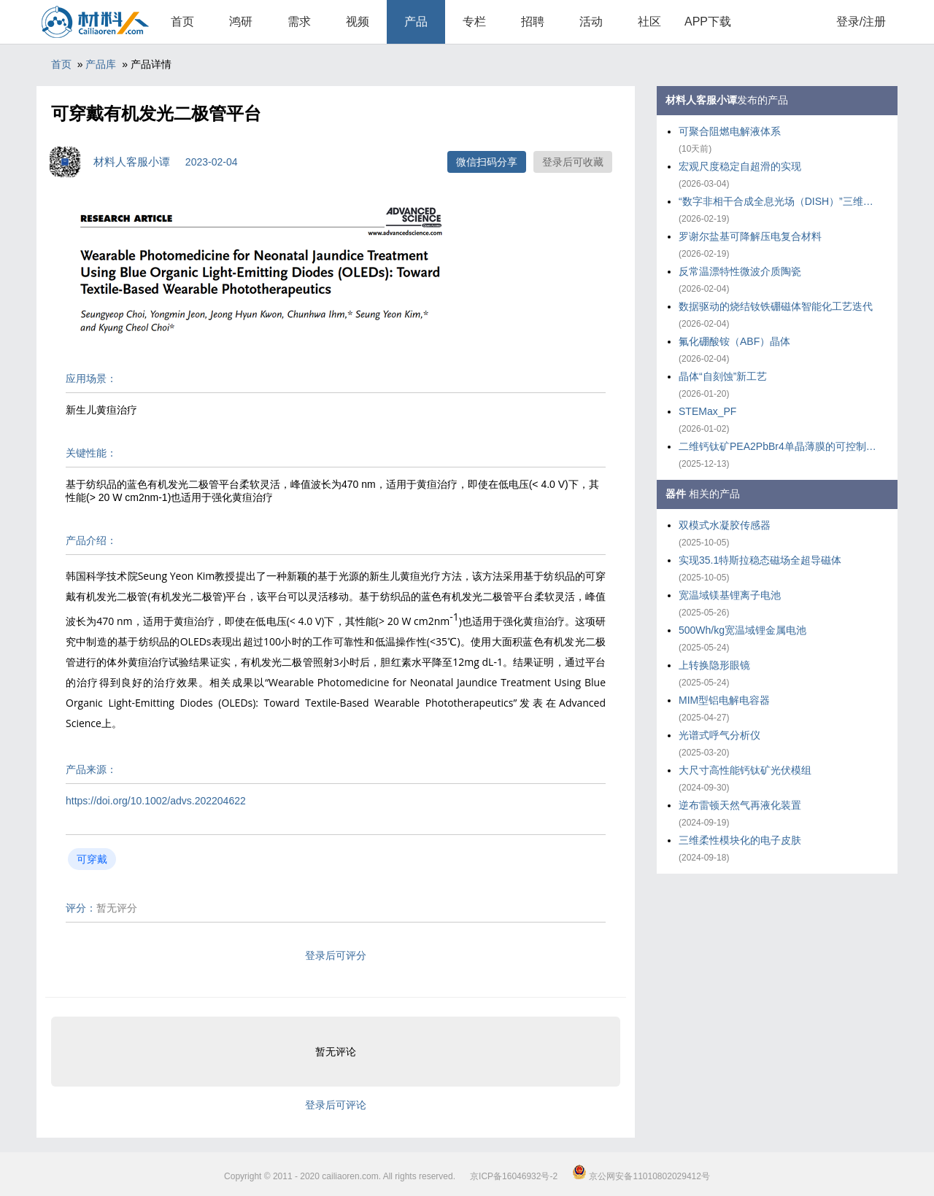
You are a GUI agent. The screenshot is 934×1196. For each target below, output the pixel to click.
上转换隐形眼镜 (714, 665)
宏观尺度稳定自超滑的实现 (740, 166)
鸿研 (240, 21)
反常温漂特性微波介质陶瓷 (740, 271)
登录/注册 (861, 21)
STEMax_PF (707, 411)
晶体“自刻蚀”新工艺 (723, 376)
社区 (649, 21)
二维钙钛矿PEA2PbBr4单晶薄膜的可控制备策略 (781, 446)
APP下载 (707, 21)
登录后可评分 (335, 955)
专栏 (474, 21)
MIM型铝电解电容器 (724, 700)
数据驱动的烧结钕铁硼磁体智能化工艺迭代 (776, 306)
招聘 (532, 21)
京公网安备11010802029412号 (641, 1176)
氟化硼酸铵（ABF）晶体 (734, 341)
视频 (357, 21)
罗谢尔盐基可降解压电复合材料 (750, 236)
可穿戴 (92, 859)
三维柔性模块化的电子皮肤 (740, 840)
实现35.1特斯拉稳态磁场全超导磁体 (760, 560)
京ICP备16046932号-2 (513, 1176)
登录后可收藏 (572, 162)
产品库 (100, 64)
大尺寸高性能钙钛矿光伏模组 (745, 770)
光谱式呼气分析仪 (719, 735)
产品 (416, 21)
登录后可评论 (335, 1105)
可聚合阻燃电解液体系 (730, 131)
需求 (299, 21)
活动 (591, 21)
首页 (182, 21)
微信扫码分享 (486, 162)
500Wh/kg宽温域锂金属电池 (742, 630)
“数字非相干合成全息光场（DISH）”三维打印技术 (781, 201)
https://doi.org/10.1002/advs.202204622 (156, 801)
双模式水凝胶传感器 (725, 525)
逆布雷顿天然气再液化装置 (740, 805)
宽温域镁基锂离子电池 (730, 595)
